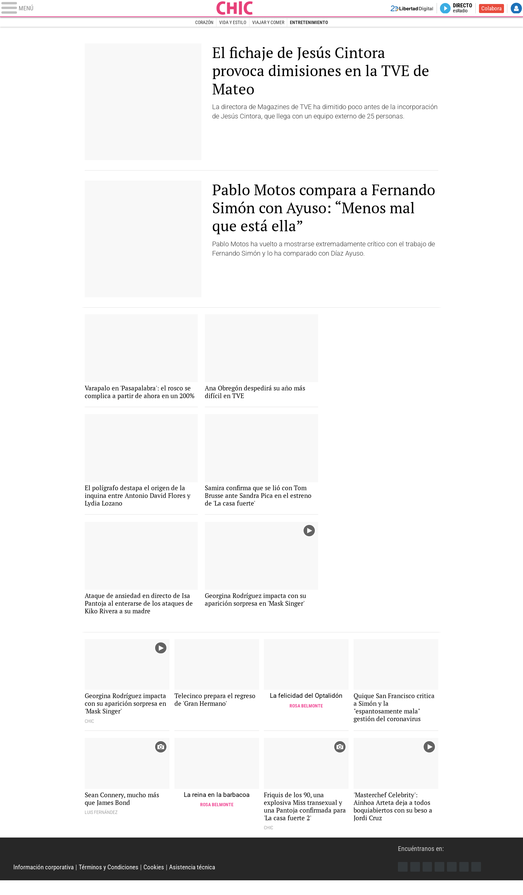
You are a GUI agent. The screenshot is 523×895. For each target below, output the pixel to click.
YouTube (441, 881)
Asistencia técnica (200, 882)
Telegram (466, 881)
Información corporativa (45, 882)
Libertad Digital (205, 865)
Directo (461, 8)
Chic (261, 8)
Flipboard (454, 881)
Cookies (160, 882)
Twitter (416, 881)
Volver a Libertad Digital (407, 8)
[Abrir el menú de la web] (120, 8)
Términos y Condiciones (113, 882)
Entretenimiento (309, 22)
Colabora (491, 8)
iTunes (479, 881)
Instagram (428, 881)
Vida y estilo (232, 22)
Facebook (403, 881)
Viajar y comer (268, 22)
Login (516, 8)
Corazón (204, 22)
